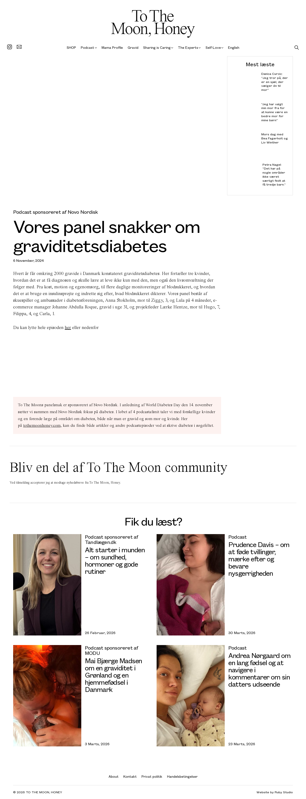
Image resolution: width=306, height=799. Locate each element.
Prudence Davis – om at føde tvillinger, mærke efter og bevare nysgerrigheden (259, 559)
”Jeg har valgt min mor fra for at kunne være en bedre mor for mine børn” (274, 112)
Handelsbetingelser (182, 776)
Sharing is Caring (157, 47)
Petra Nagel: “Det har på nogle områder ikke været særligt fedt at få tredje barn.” (274, 174)
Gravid (133, 47)
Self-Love (213, 47)
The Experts (188, 47)
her (68, 327)
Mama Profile (112, 47)
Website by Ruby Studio (275, 792)
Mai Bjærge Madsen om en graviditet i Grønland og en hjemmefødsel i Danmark (113, 675)
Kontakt (130, 776)
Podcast (87, 47)
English (233, 47)
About (114, 776)
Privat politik (152, 776)
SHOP (71, 47)
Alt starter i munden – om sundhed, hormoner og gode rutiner (115, 560)
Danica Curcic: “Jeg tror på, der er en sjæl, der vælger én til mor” (274, 82)
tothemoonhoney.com (41, 425)
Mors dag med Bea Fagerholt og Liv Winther (274, 138)
